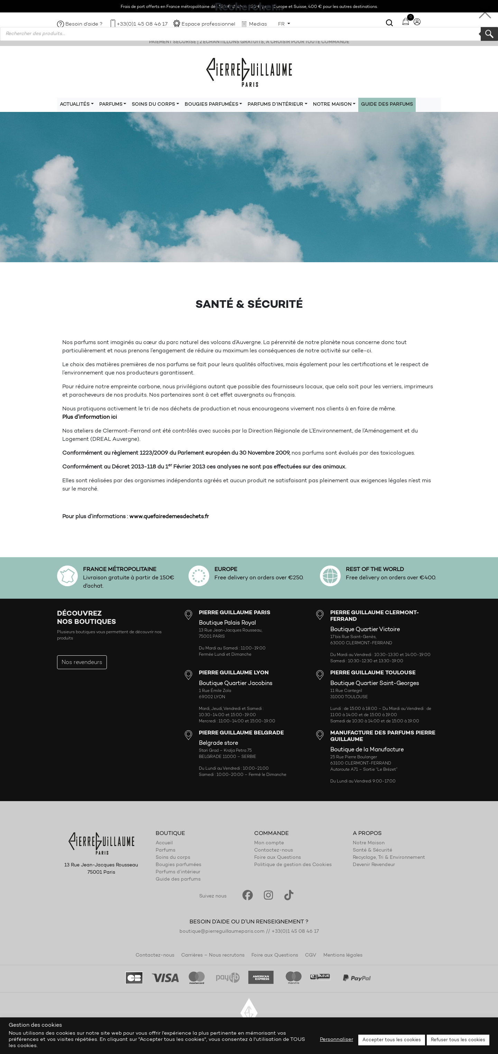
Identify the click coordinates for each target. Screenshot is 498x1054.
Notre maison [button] (332, 104)
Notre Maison (369, 843)
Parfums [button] (110, 104)
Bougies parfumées (178, 865)
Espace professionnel (208, 24)
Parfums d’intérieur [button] (275, 104)
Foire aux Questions (277, 857)
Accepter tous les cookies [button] (391, 1040)
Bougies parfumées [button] (211, 104)
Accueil (164, 843)
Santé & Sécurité (372, 850)
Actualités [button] (75, 104)
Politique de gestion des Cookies (293, 865)
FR (282, 24)
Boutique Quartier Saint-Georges (374, 683)
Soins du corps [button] (153, 104)
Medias (258, 24)
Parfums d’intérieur (178, 872)
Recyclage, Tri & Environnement (389, 857)
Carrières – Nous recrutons (213, 955)
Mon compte (269, 843)
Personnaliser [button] (336, 1039)
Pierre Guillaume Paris (249, 72)
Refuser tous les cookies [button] (458, 1040)
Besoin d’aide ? (84, 24)
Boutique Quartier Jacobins (236, 683)
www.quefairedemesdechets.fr (169, 517)
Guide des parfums (387, 104)
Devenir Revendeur (374, 865)
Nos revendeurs (82, 662)
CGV (310, 955)
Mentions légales (342, 955)
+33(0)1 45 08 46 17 (142, 24)
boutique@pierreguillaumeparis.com (222, 931)
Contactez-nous (273, 850)
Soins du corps (173, 857)
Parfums (165, 850)
